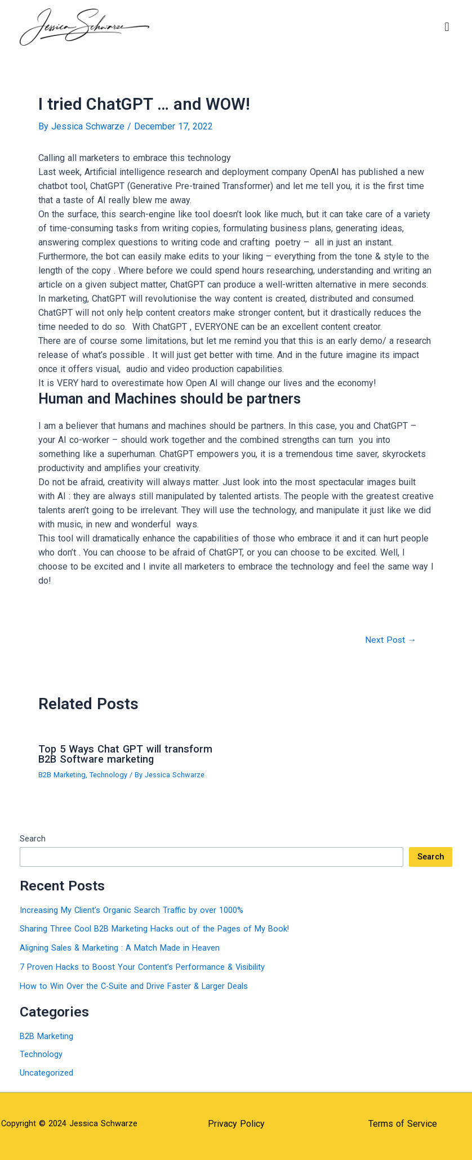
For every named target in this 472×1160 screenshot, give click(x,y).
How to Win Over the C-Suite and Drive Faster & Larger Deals (134, 986)
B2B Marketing (62, 775)
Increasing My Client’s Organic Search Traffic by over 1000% (131, 910)
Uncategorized (46, 1073)
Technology (108, 775)
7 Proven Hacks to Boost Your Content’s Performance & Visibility (142, 967)
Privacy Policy (236, 1123)
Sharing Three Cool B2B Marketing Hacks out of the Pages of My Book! (154, 929)
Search (33, 839)
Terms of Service (402, 1123)
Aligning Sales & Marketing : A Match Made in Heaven (120, 948)
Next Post (391, 640)
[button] (447, 26)
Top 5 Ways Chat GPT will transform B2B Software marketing (125, 754)
